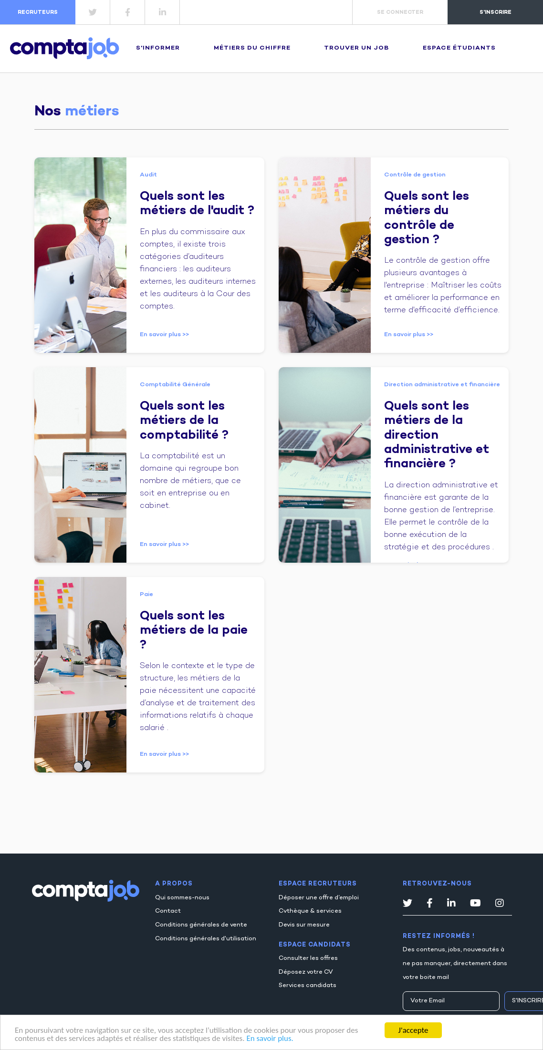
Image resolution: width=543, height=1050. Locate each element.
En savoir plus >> (164, 335)
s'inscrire (496, 12)
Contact (168, 911)
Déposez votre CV (306, 972)
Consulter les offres (308, 958)
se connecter (400, 12)
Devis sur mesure (304, 925)
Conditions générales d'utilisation (205, 939)
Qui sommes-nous (182, 898)
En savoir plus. (269, 1039)
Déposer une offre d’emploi (319, 898)
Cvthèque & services (310, 911)
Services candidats (307, 985)
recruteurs (38, 12)
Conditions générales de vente (201, 925)
